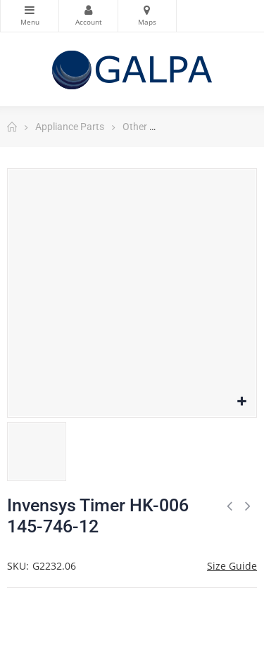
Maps (147, 9)
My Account (88, 9)
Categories (29, 9)
